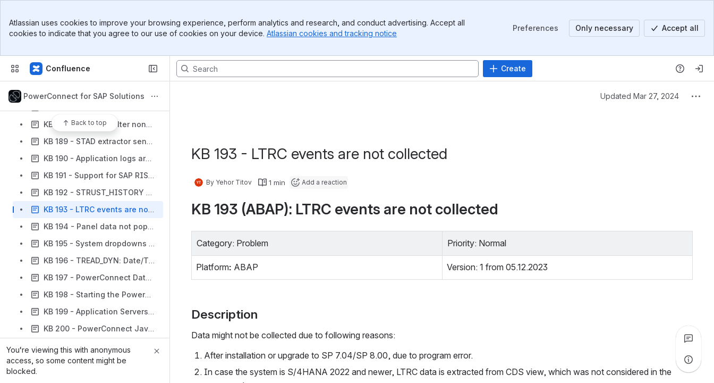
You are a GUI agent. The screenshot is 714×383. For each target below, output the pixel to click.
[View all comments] (688, 338)
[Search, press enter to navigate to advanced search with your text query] (327, 68)
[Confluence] (61, 68)
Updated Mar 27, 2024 (639, 96)
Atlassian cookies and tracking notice (332, 33)
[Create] (507, 68)
